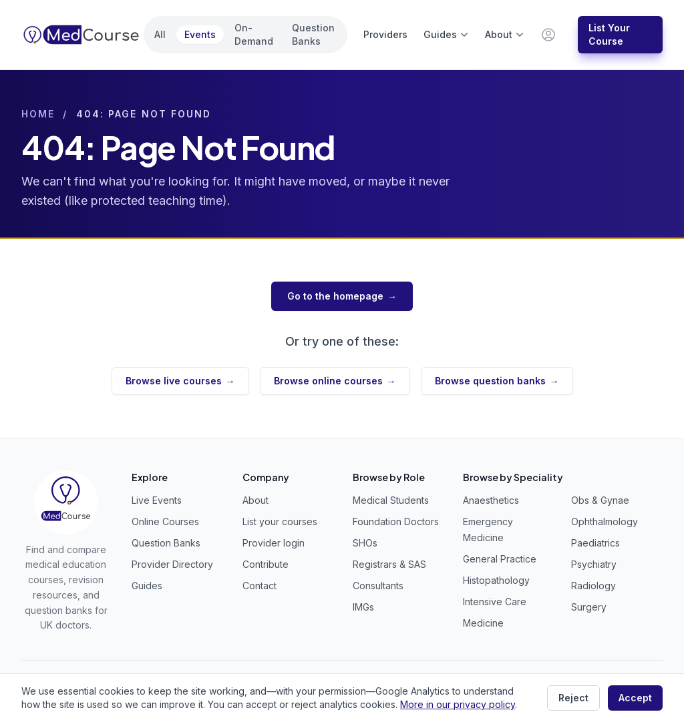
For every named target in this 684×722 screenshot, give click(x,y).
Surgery (589, 607)
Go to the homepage (342, 296)
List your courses (279, 521)
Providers (385, 34)
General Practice (499, 559)
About (504, 34)
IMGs (363, 607)
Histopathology (496, 580)
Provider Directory (172, 564)
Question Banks (313, 34)
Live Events (157, 500)
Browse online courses (335, 381)
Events (200, 34)
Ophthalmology (604, 521)
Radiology (593, 585)
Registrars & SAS (389, 564)
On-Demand (253, 34)
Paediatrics (595, 543)
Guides (446, 34)
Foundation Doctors (396, 521)
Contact (259, 585)
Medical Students (391, 500)
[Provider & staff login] (548, 35)
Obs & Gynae (600, 500)
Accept (635, 697)
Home (38, 113)
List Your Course (609, 34)
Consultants (378, 585)
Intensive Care (494, 601)
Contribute (265, 564)
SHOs (365, 543)
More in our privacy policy (457, 704)
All (160, 34)
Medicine (483, 623)
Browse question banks (497, 381)
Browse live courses (180, 381)
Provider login (273, 543)
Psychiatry (594, 564)
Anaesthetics (491, 500)
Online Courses (165, 521)
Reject (573, 697)
